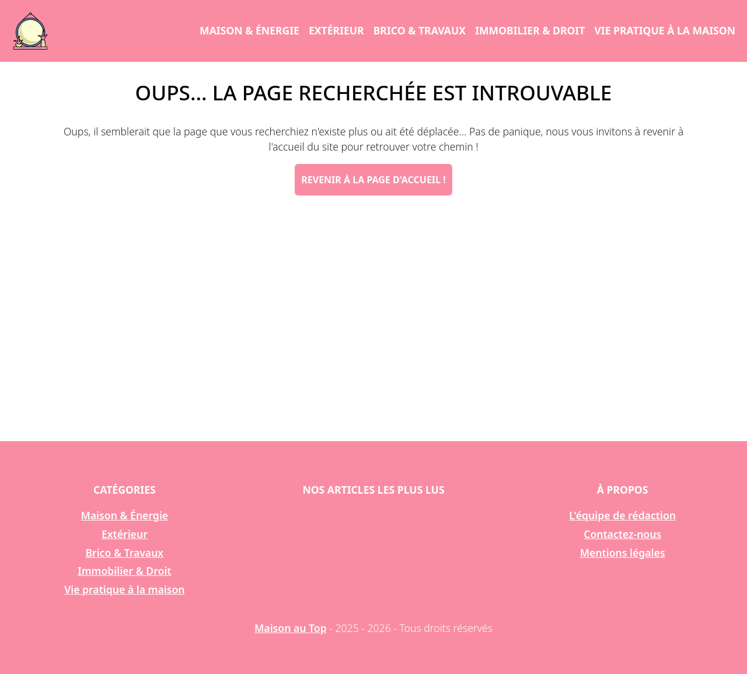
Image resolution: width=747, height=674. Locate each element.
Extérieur (336, 30)
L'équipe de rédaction (622, 515)
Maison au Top (290, 628)
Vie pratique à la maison (664, 30)
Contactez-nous (622, 534)
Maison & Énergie (249, 30)
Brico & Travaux (420, 30)
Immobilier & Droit (530, 30)
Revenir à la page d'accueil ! (373, 179)
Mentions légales (622, 553)
